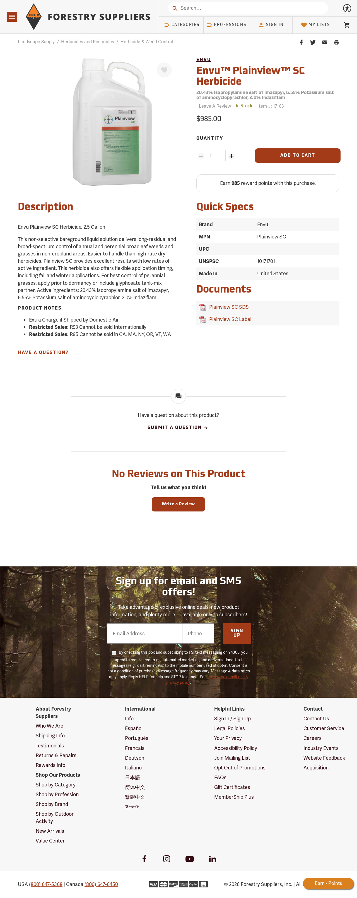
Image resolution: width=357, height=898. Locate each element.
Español (134, 728)
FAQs (220, 777)
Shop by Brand (52, 804)
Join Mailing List (232, 758)
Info (129, 718)
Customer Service (323, 728)
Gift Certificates (232, 787)
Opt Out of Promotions (240, 767)
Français (134, 748)
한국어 (132, 806)
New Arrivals (50, 831)
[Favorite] (164, 70)
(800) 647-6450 (101, 884)
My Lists (316, 25)
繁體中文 (135, 797)
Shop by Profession (57, 794)
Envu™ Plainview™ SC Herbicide (250, 77)
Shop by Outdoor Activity (55, 817)
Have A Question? (43, 353)
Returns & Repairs (56, 755)
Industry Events (321, 748)
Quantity (209, 138)
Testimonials (50, 745)
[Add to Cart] (298, 155)
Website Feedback (324, 758)
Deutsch (134, 758)
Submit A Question (178, 427)
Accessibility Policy (235, 748)
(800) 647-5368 (45, 884)
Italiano (133, 767)
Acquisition (316, 767)
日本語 (132, 777)
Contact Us (316, 718)
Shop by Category (56, 784)
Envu (203, 60)
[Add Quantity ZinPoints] (231, 156)
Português (136, 738)
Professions (226, 25)
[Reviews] (213, 106)
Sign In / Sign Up (232, 718)
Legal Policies (229, 728)
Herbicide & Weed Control (146, 42)
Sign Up (237, 633)
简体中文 (135, 787)
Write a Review (178, 504)
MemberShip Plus (234, 797)
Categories (182, 25)
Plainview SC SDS (228, 307)
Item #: (270, 106)
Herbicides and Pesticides (87, 42)
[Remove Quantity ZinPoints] (201, 156)
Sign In (271, 25)
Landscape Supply (36, 42)
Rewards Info (50, 765)
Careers (312, 738)
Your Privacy (228, 738)
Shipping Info (50, 735)
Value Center (50, 840)
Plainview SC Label (229, 319)
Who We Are (49, 726)
